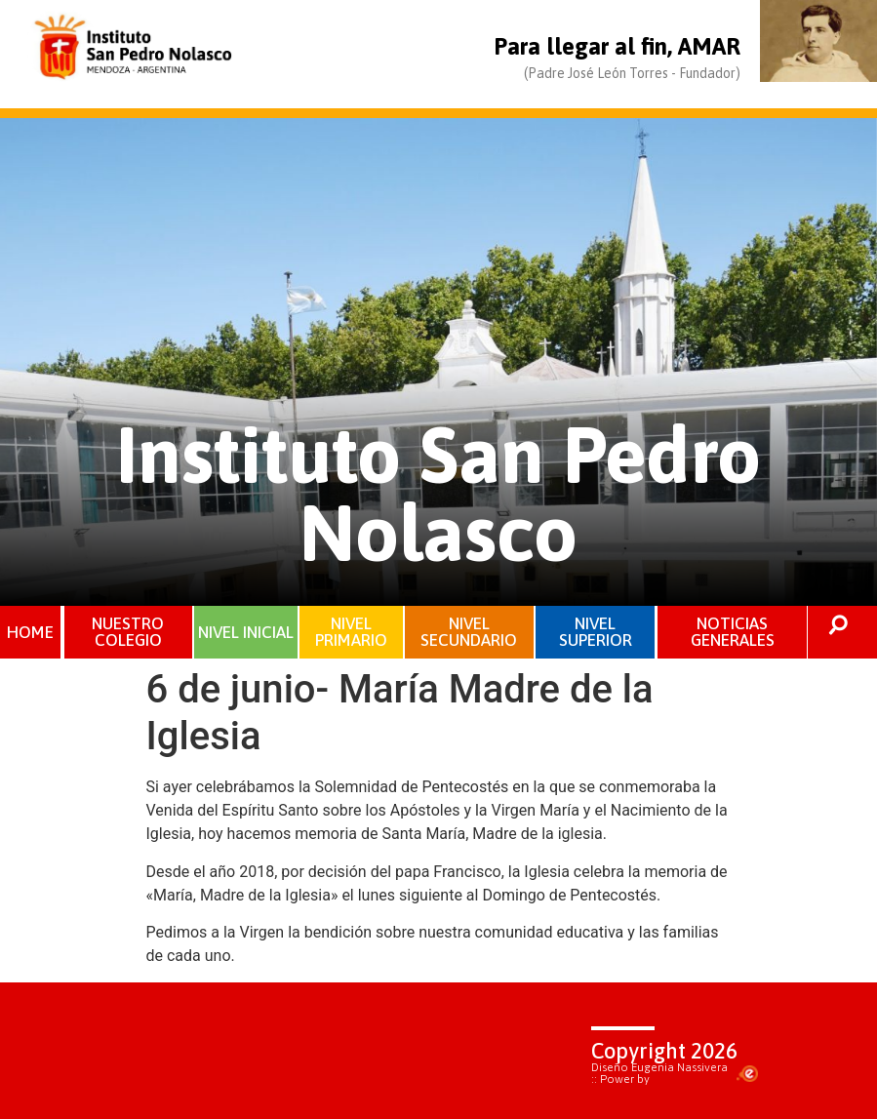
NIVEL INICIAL (246, 632)
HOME (30, 632)
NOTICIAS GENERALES (733, 632)
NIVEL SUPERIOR (595, 632)
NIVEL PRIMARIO (351, 632)
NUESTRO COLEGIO (128, 632)
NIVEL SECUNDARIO (468, 632)
